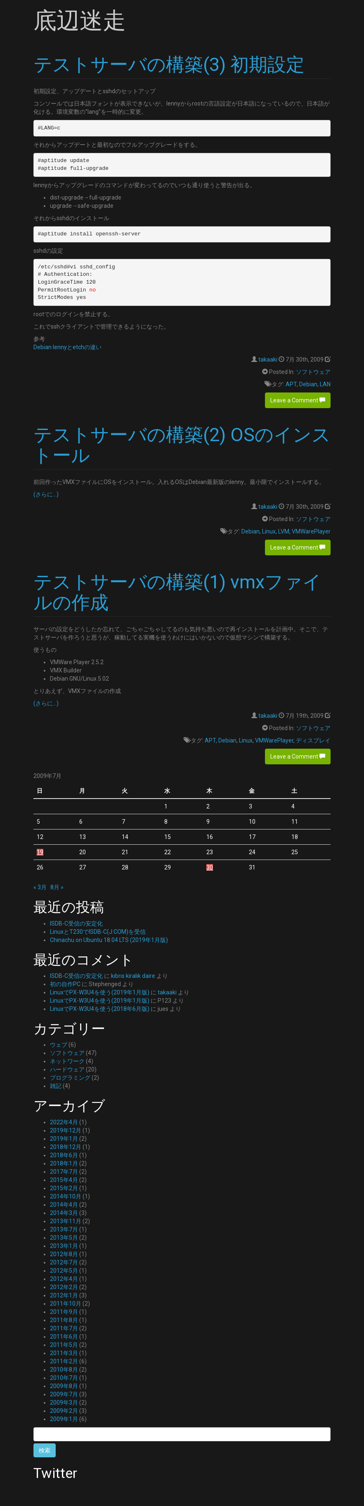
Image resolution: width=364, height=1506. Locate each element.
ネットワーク (67, 1061)
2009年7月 (64, 1394)
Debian (308, 384)
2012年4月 (64, 1279)
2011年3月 (64, 1353)
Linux (269, 531)
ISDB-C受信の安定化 (76, 923)
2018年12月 (65, 1147)
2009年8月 (64, 1386)
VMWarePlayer (311, 531)
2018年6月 (64, 1155)
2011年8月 (64, 1320)
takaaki (267, 359)
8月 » (57, 887)
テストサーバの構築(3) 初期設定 (169, 64)
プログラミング (70, 1077)
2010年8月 (64, 1369)
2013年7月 (64, 1229)
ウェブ (58, 1044)
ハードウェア (67, 1069)
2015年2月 (64, 1188)
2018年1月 (64, 1163)
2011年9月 (64, 1312)
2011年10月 (65, 1303)
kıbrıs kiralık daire (133, 976)
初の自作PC (65, 984)
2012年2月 (64, 1287)
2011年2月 (64, 1361)
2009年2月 (64, 1410)
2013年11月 (65, 1221)
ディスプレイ (313, 740)
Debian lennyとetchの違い (67, 347)
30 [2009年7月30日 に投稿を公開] (209, 867)
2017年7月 (64, 1171)
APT (291, 384)
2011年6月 (64, 1336)
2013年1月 (64, 1246)
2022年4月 (64, 1122)
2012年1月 (64, 1295)
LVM (283, 531)
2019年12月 (65, 1130)
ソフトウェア (313, 372)
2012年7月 (64, 1262)
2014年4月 (64, 1204)
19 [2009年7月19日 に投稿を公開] (40, 852)
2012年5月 (64, 1270)
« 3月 (40, 887)
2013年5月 (64, 1237)
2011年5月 (64, 1345)
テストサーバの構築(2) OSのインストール (182, 445)
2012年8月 (64, 1254)
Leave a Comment (297, 400)
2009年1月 (64, 1419)
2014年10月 (65, 1196)
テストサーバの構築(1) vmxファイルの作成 (177, 592)
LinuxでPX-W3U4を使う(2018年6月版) (99, 1009)
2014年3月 (64, 1213)
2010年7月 (64, 1377)
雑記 (55, 1086)
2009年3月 (64, 1402)
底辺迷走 (79, 20)
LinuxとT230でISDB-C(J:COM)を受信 (98, 931)
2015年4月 (64, 1180)
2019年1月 (64, 1138)
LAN (325, 384)
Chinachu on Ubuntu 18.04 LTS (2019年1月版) (109, 940)
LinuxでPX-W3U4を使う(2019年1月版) (99, 992)
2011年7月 (64, 1328)
